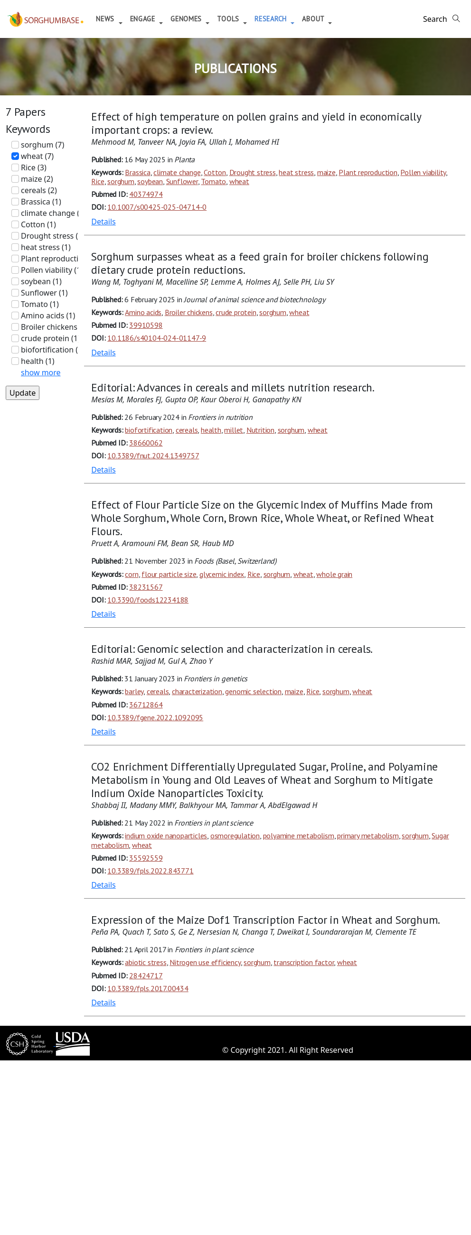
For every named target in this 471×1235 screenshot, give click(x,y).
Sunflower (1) (44, 293)
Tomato (213, 181)
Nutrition (260, 430)
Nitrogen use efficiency (205, 962)
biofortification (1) (53, 349)
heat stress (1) (46, 247)
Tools (236, 18)
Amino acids (143, 312)
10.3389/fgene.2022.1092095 (155, 717)
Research (278, 18)
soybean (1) (41, 281)
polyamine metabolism (298, 835)
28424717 (145, 975)
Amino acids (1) (48, 315)
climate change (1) (53, 213)
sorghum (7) (42, 144)
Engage (150, 18)
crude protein (236, 312)
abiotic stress (145, 962)
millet (233, 430)
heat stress (296, 172)
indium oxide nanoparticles (166, 835)
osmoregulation (235, 835)
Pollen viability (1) (52, 270)
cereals (187, 430)
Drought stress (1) (53, 236)
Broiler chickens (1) (54, 327)
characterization (197, 691)
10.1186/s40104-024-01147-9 (156, 338)
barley (134, 691)
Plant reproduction (368, 172)
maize (326, 172)
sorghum (120, 181)
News (113, 18)
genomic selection (253, 691)
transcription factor (303, 962)
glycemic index (221, 574)
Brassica (137, 172)
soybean (150, 181)
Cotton (215, 172)
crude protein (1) (50, 338)
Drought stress (252, 172)
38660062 (145, 442)
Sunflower (182, 181)
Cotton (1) (38, 224)
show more (41, 372)
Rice (97, 181)
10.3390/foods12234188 (147, 599)
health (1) (38, 361)
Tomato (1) (40, 304)
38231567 (145, 587)
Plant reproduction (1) (60, 258)
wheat (239, 181)
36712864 (145, 704)
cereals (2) (39, 190)
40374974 (145, 194)
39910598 (145, 325)
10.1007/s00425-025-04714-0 (157, 207)
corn (131, 574)
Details (103, 221)
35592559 (145, 858)
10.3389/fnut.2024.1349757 (153, 455)
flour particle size (168, 574)
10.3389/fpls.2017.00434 (147, 988)
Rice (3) (34, 167)
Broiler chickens (189, 312)
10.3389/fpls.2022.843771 (150, 870)
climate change (176, 172)
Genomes (194, 18)
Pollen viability (423, 172)
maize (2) (37, 179)
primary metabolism (367, 835)
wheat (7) (37, 156)
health (211, 430)
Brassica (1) (41, 201)
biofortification (148, 430)
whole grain (334, 574)
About (321, 18)
